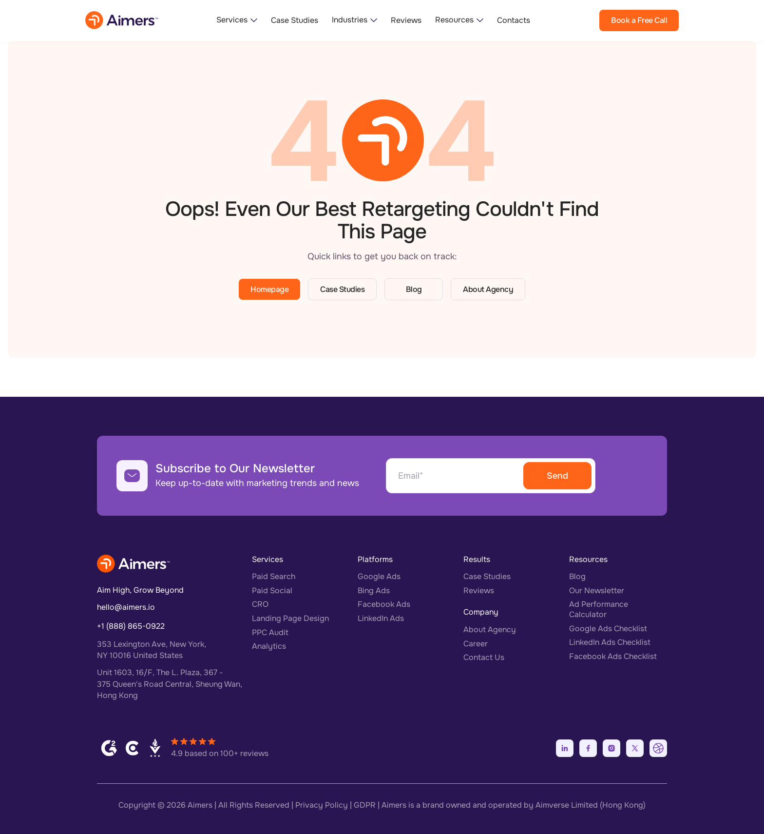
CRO (260, 604)
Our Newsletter (596, 590)
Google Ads (379, 576)
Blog (414, 289)
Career (475, 644)
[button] (236, 20)
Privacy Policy (321, 805)
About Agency (488, 289)
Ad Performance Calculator (598, 609)
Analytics (269, 646)
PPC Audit (270, 632)
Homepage (269, 289)
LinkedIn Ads (381, 618)
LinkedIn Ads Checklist (609, 642)
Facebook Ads (384, 604)
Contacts (513, 20)
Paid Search (273, 576)
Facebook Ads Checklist (613, 656)
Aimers (200, 805)
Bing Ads (374, 590)
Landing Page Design (290, 618)
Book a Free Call (639, 20)
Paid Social (272, 590)
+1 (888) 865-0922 (131, 626)
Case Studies (294, 20)
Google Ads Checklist (608, 628)
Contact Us (483, 657)
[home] (121, 20)
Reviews (406, 20)
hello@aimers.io (126, 607)
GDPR (365, 805)
